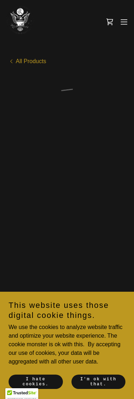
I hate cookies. (36, 382)
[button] (110, 22)
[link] (20, 22)
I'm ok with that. (98, 382)
